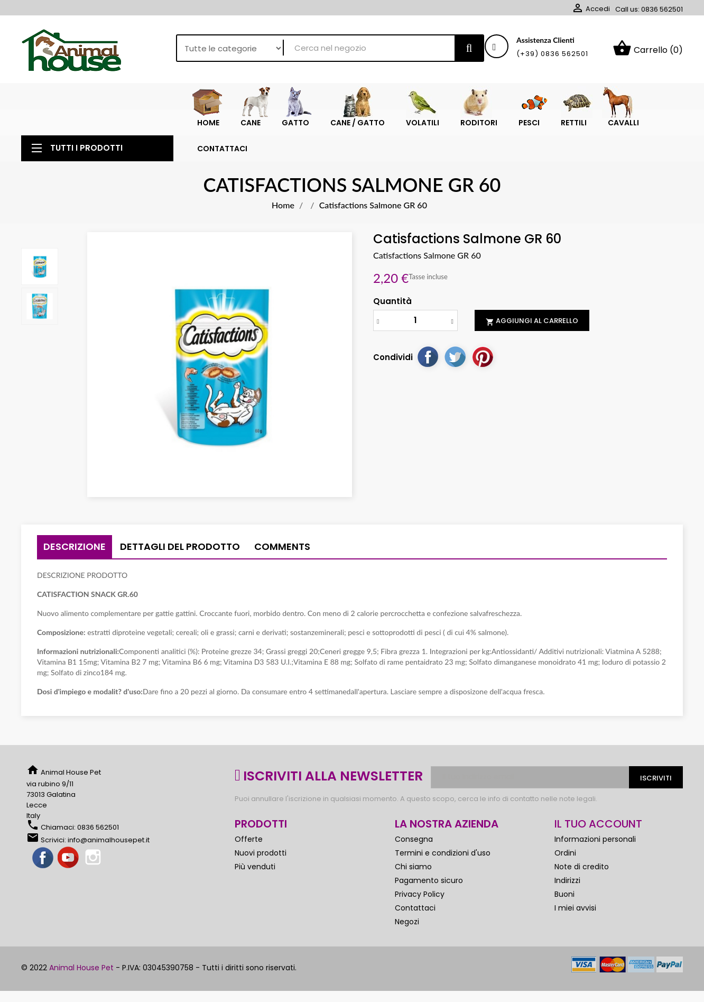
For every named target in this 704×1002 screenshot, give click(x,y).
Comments (282, 546)
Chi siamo (413, 866)
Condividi (427, 356)
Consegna (414, 839)
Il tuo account (598, 823)
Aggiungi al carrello (532, 321)
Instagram (94, 858)
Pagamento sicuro (429, 880)
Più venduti (255, 866)
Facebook (43, 858)
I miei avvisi (575, 908)
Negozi (407, 921)
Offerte (249, 839)
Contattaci (415, 908)
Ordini (565, 853)
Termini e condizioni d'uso (442, 853)
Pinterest (482, 356)
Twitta (455, 356)
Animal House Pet (81, 967)
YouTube (68, 858)
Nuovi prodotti (260, 853)
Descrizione (74, 546)
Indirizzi (567, 880)
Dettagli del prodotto (180, 546)
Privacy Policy (419, 894)
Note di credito (581, 866)
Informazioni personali (595, 839)
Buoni (564, 894)
